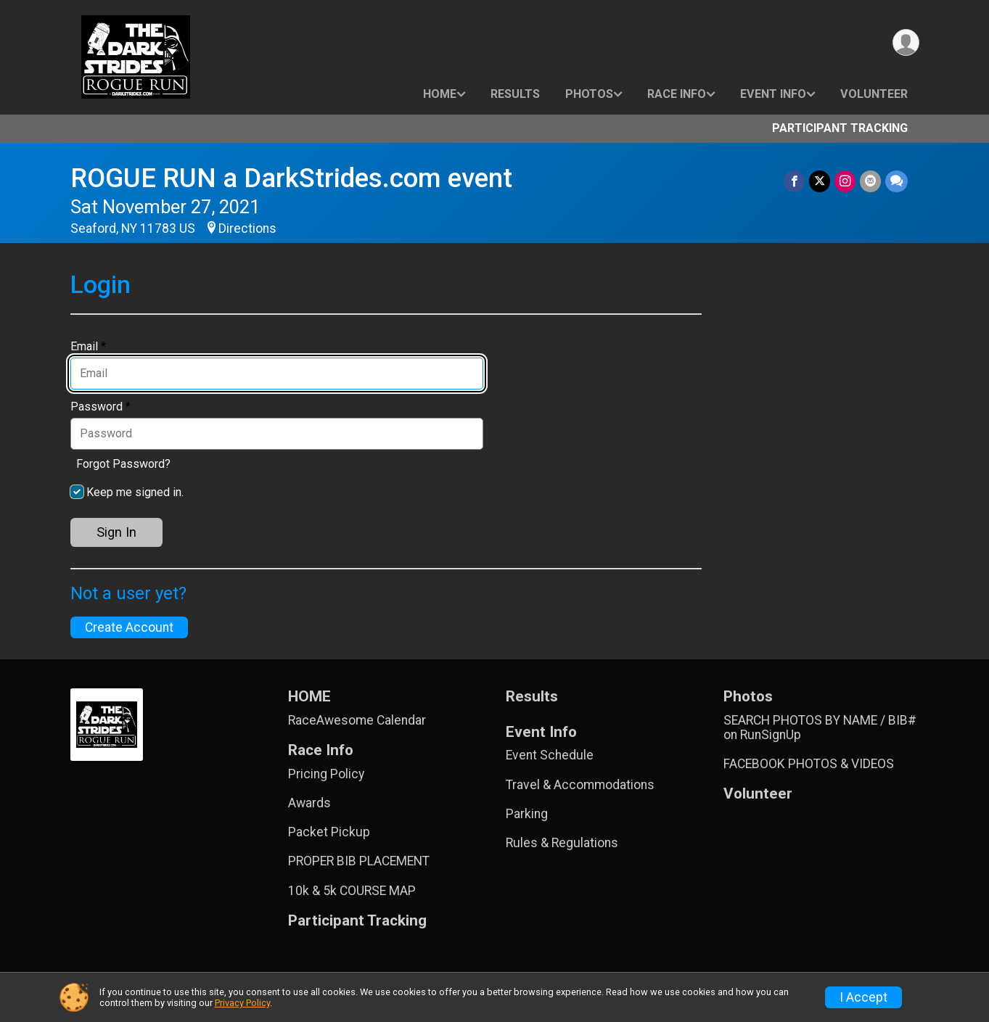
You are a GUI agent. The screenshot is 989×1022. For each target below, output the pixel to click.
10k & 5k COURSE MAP (352, 890)
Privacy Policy (242, 1002)
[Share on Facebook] (794, 180)
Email (88, 346)
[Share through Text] (896, 180)
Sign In (116, 532)
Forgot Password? (123, 464)
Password (100, 406)
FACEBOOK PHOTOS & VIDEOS (808, 764)
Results (515, 94)
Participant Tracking (840, 128)
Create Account (129, 627)
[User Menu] (905, 42)
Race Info (676, 94)
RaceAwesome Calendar (357, 720)
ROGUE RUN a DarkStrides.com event (291, 178)
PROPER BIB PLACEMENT (359, 861)
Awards (309, 803)
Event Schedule (550, 755)
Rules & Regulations (562, 843)
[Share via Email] (870, 180)
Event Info (773, 94)
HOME (439, 94)
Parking (527, 814)
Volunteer (874, 94)
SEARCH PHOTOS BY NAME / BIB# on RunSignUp (819, 727)
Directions (247, 228)
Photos (589, 94)
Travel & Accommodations (580, 785)
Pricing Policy (326, 774)
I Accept (863, 997)
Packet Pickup (329, 832)
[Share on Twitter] (819, 180)
